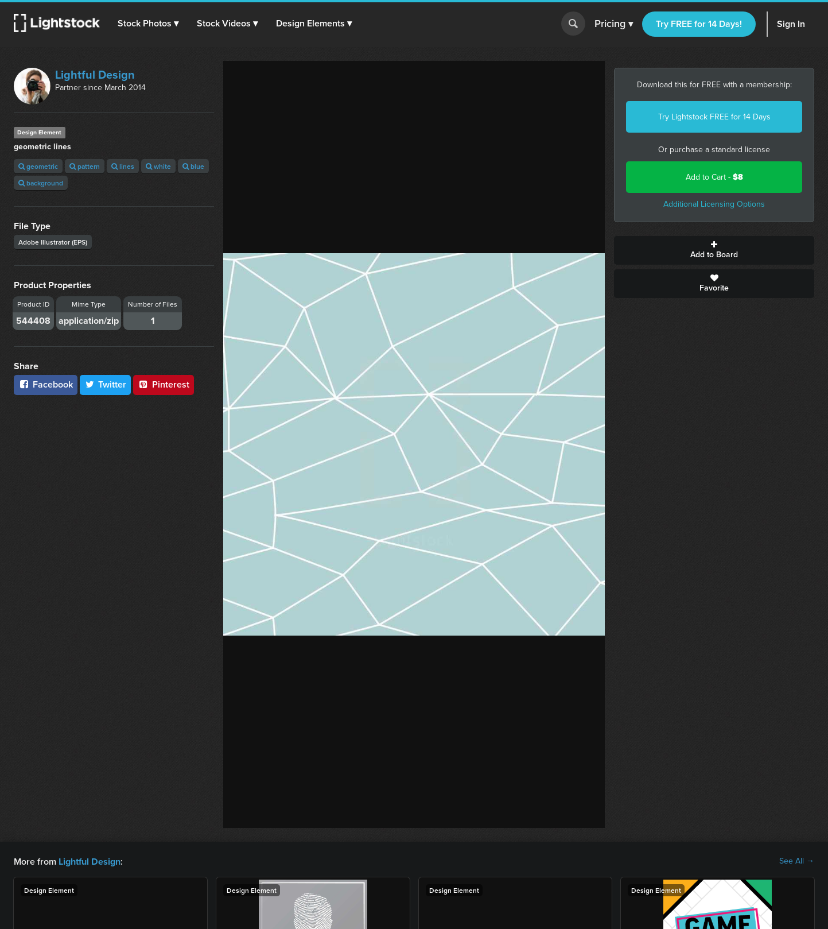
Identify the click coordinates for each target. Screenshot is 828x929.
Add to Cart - (714, 177)
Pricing (613, 24)
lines (122, 166)
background (40, 183)
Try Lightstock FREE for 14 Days (714, 117)
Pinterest (163, 384)
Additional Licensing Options (714, 204)
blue (193, 166)
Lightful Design (95, 74)
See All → (796, 861)
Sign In (791, 23)
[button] (148, 23)
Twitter (105, 384)
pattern (84, 166)
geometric (38, 166)
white (158, 166)
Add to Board (714, 250)
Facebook (45, 384)
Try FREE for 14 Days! (699, 23)
